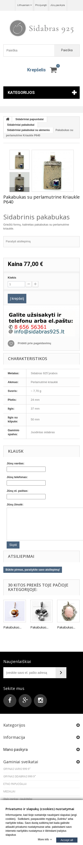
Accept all (67, 839)
